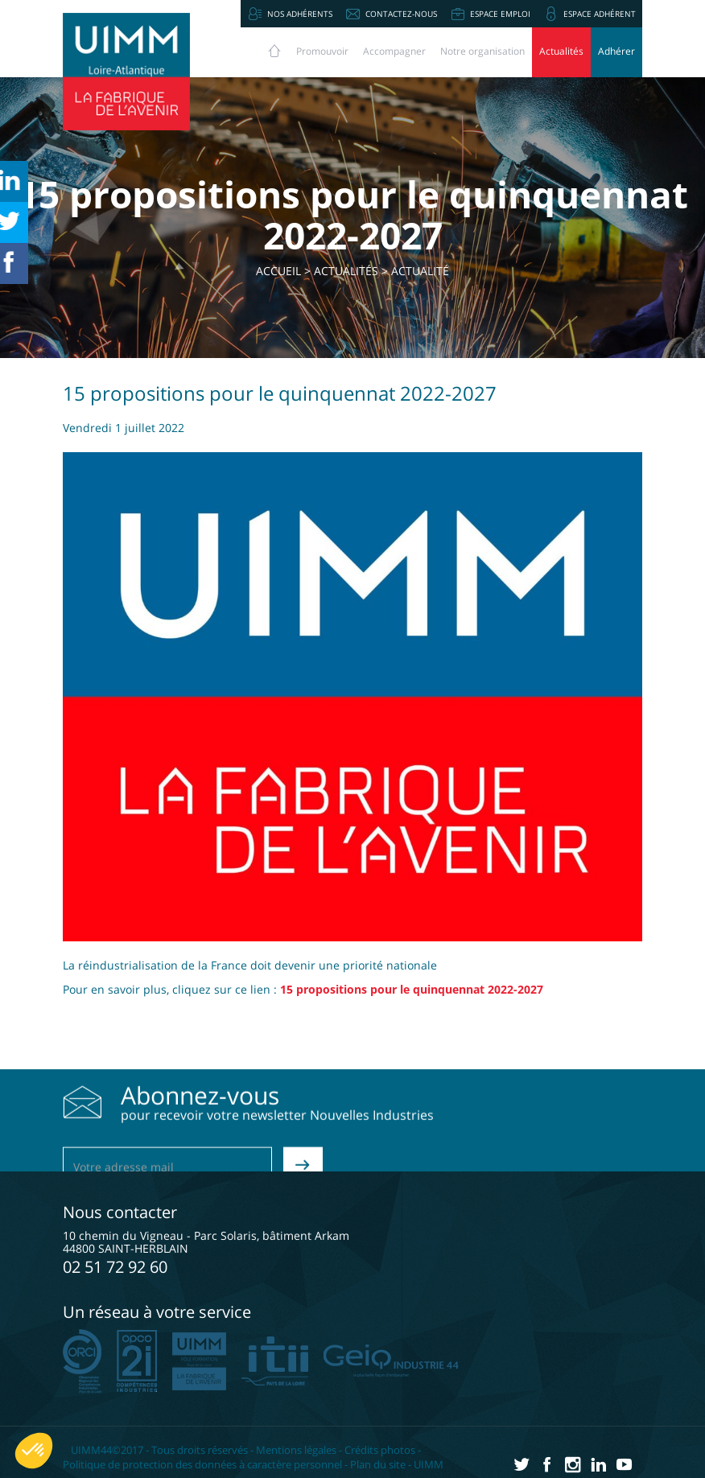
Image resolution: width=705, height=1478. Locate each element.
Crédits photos (379, 1450)
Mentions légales (296, 1450)
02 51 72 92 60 (115, 1267)
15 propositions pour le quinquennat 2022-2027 (411, 989)
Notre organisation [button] (482, 51)
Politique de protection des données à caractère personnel (202, 1464)
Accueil (278, 270)
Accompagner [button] (394, 51)
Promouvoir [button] (322, 51)
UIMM (428, 1464)
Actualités (561, 51)
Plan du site (378, 1464)
